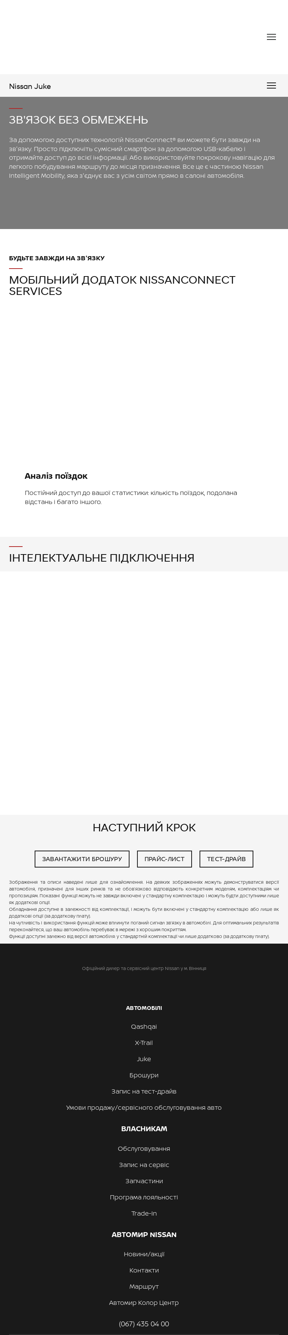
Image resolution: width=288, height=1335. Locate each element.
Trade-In (144, 1213)
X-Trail (144, 1042)
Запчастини (144, 1180)
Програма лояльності (144, 1197)
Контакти (144, 1270)
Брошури (144, 1075)
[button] (82, 859)
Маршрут (144, 1286)
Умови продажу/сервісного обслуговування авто (144, 1107)
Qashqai (144, 1026)
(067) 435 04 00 (144, 1324)
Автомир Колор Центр (144, 1302)
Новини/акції (144, 1253)
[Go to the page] (30, 85)
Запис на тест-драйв (144, 1091)
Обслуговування (144, 1148)
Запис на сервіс (144, 1164)
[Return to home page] (74, 37)
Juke (144, 1058)
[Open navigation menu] (271, 36)
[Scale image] (144, 386)
